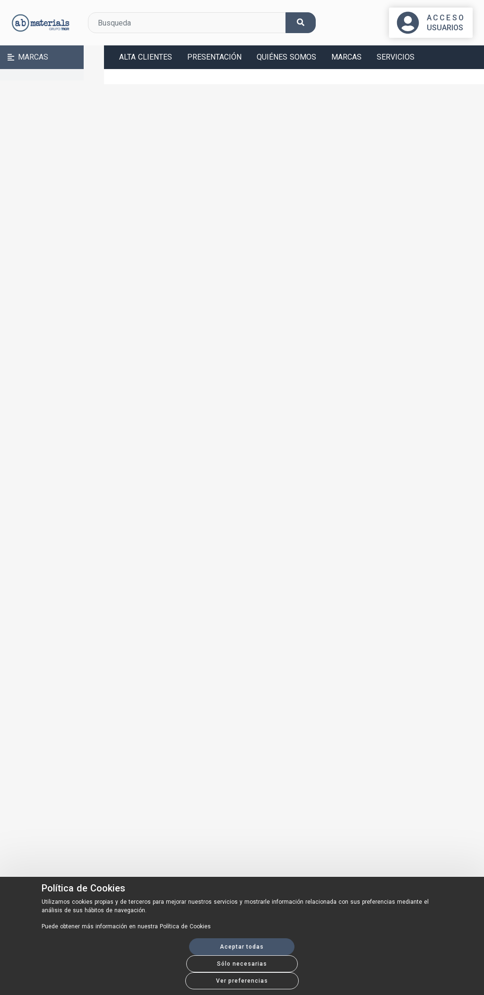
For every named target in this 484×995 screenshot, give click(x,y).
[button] (52, 57)
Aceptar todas (242, 946)
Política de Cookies (83, 888)
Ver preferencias (242, 981)
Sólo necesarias (242, 963)
